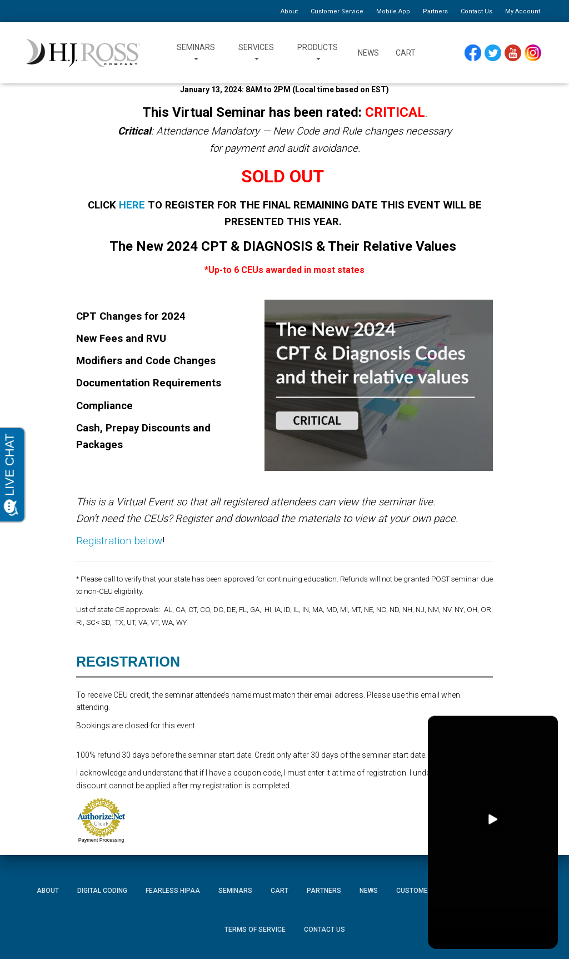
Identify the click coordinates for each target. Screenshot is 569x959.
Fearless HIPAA (173, 891)
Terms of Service (255, 929)
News (368, 52)
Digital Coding (102, 891)
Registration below (119, 541)
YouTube (513, 49)
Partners (435, 11)
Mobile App (393, 11)
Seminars (196, 53)
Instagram (533, 49)
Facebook (473, 49)
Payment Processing (101, 840)
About (289, 11)
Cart (406, 52)
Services (256, 53)
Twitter (493, 49)
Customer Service (337, 11)
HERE (132, 205)
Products (317, 53)
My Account (522, 11)
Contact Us (476, 11)
